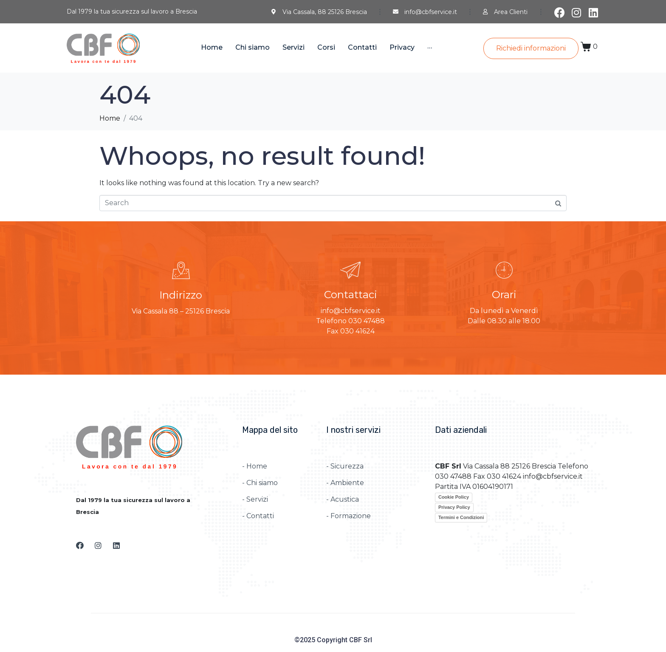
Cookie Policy (453, 497)
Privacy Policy (454, 507)
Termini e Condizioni (461, 517)
